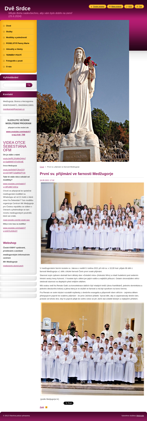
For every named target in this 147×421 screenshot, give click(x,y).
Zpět (42, 407)
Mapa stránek (116, 6)
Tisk (140, 6)
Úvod (42, 167)
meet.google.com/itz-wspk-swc (16, 220)
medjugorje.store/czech (13, 266)
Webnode (140, 416)
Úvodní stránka (98, 6)
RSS (130, 6)
